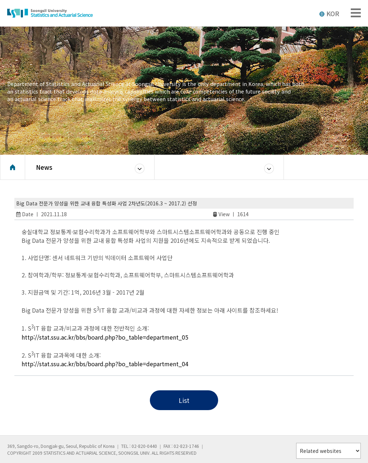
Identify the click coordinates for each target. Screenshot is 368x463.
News (44, 167)
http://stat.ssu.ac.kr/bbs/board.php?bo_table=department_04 (105, 363)
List (184, 400)
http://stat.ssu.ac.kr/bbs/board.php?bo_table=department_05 (105, 337)
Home (12, 167)
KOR (329, 13)
